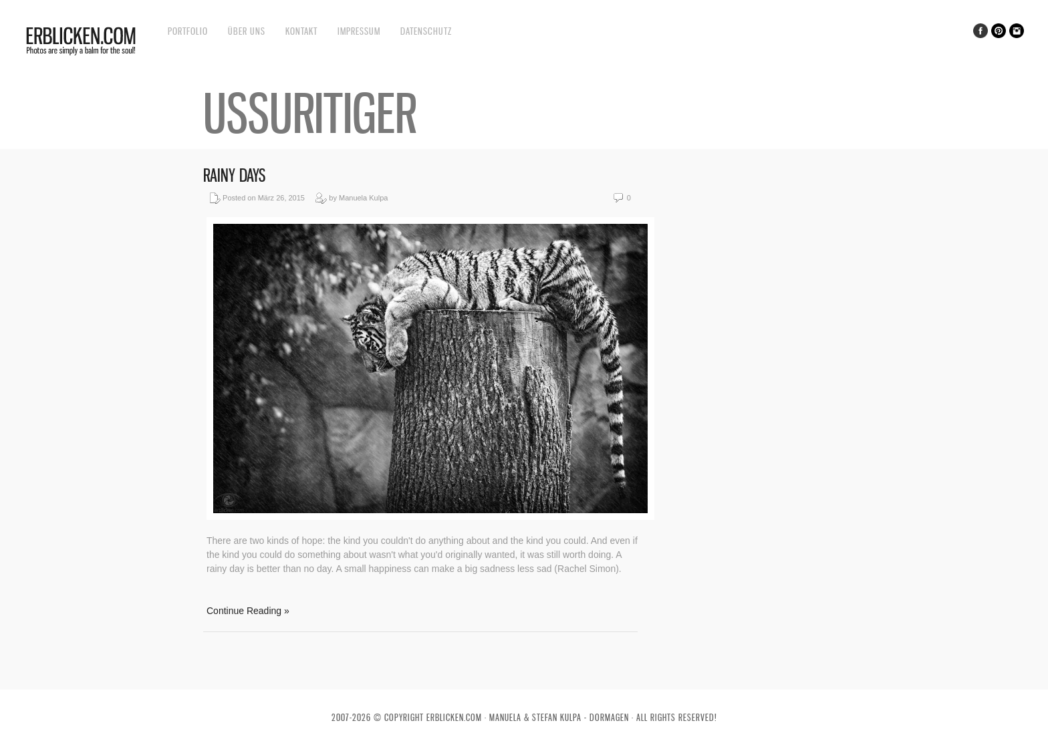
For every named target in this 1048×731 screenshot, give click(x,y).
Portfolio (188, 31)
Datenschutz (426, 31)
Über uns (246, 31)
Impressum (359, 31)
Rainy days (234, 175)
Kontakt (301, 31)
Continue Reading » (248, 610)
